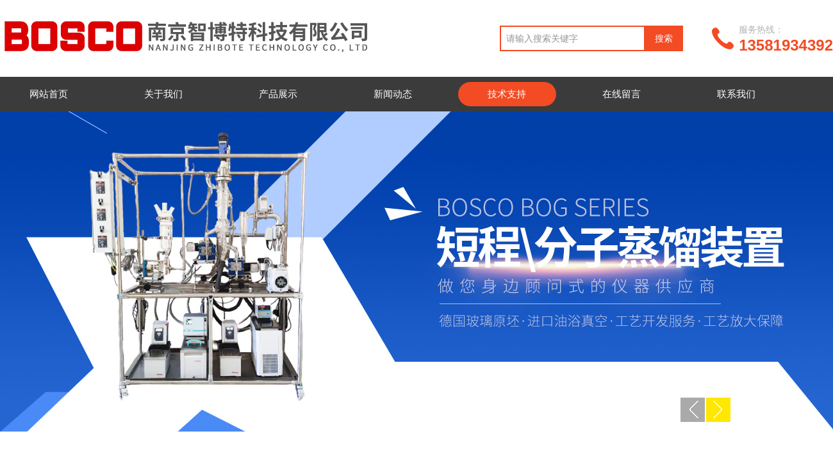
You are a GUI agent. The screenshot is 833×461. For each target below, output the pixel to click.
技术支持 (507, 93)
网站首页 (48, 93)
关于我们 (163, 93)
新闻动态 (393, 93)
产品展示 (278, 93)
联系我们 (736, 93)
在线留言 (621, 93)
